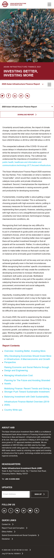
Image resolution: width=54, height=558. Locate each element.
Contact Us (7, 524)
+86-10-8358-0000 (12, 479)
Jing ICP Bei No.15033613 (12, 553)
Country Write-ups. (13, 410)
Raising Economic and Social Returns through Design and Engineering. (26, 369)
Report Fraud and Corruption (14, 528)
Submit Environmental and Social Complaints (20, 535)
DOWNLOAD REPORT (27, 115)
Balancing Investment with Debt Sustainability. (26, 397)
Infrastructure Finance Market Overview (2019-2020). (27, 403)
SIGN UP (39, 494)
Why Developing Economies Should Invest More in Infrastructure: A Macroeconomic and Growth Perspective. (27, 359)
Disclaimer (7, 539)
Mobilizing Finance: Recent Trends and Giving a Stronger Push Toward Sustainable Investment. (27, 390)
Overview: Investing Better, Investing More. (25, 351)
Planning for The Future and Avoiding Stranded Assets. (27, 382)
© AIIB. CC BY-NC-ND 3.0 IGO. (16, 550)
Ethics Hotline (8, 532)
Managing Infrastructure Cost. (18, 375)
